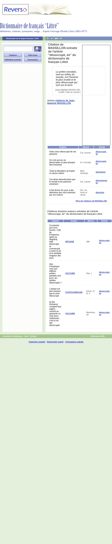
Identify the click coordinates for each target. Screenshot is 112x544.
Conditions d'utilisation (12, 336)
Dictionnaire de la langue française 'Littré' (22, 38)
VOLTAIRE (70, 273)
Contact (33, 336)
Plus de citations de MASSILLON (91, 201)
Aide (26, 336)
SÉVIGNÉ (69, 242)
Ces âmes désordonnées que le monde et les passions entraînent (62, 181)
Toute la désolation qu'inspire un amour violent (62, 172)
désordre (100, 192)
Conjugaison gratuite (74, 342)
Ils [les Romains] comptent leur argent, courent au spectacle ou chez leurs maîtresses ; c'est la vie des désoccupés (55, 313)
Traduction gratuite (37, 342)
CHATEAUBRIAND (73, 292)
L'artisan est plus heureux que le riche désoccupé (55, 292)
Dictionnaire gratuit (55, 342)
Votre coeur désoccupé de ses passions (62, 152)
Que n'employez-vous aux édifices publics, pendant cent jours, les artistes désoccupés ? (55, 273)
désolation (101, 172)
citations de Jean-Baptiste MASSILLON (61, 101)
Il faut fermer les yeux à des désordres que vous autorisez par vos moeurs (62, 192)
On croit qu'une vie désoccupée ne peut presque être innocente (62, 162)
